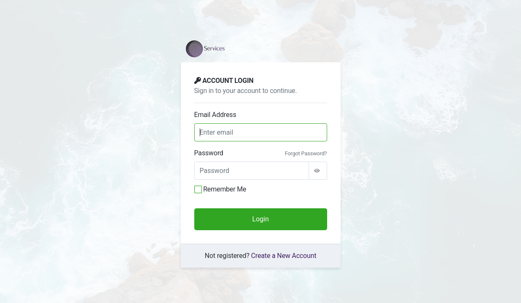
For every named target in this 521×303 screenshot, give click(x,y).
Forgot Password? (306, 153)
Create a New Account (283, 256)
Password (208, 153)
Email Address (215, 115)
